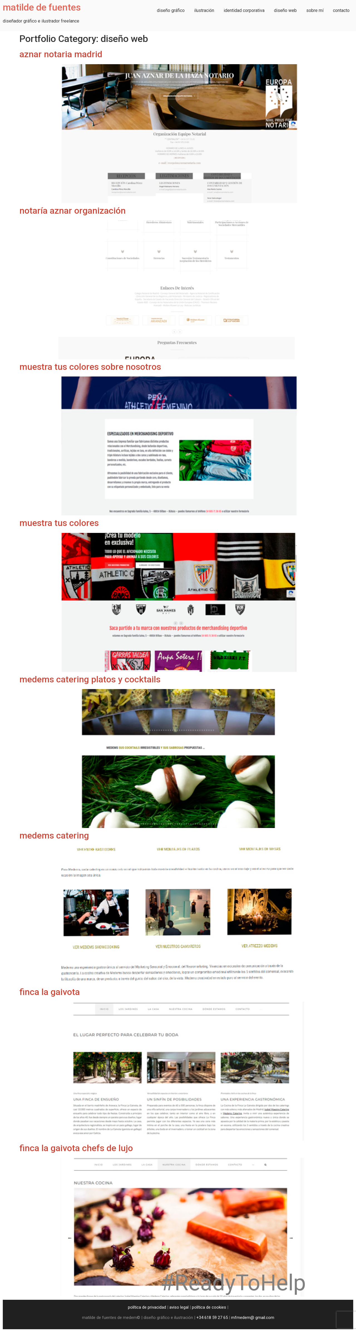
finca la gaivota (49, 992)
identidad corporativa (244, 10)
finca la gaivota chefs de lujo (76, 1148)
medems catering (54, 835)
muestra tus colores (59, 523)
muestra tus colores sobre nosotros (90, 366)
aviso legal (179, 1307)
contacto (341, 10)
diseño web (285, 10)
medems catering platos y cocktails (89, 679)
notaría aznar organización (72, 210)
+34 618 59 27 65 (212, 1317)
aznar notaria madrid (60, 54)
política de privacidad (147, 1307)
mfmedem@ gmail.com (252, 1317)
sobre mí (314, 10)
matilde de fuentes (42, 7)
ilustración (204, 10)
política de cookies (209, 1307)
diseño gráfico (171, 10)
